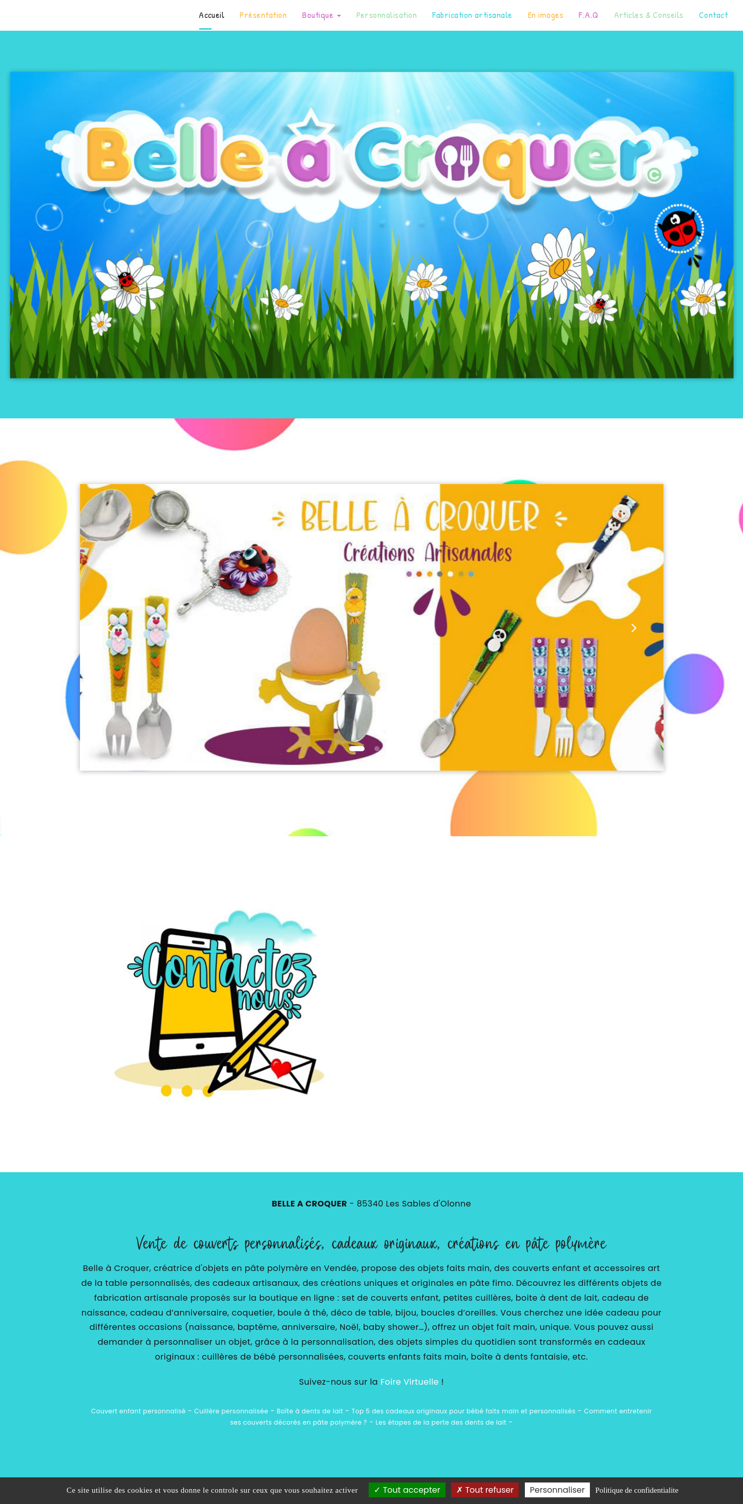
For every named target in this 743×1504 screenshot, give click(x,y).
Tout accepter (407, 1490)
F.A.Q (588, 14)
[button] (109, 627)
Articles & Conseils (649, 14)
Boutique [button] (321, 14)
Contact (713, 14)
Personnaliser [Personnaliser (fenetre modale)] (557, 1490)
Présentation (263, 14)
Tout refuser (485, 1490)
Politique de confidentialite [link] (636, 1490)
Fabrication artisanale (472, 14)
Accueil (211, 14)
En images (545, 14)
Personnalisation (386, 14)
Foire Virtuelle (409, 1382)
